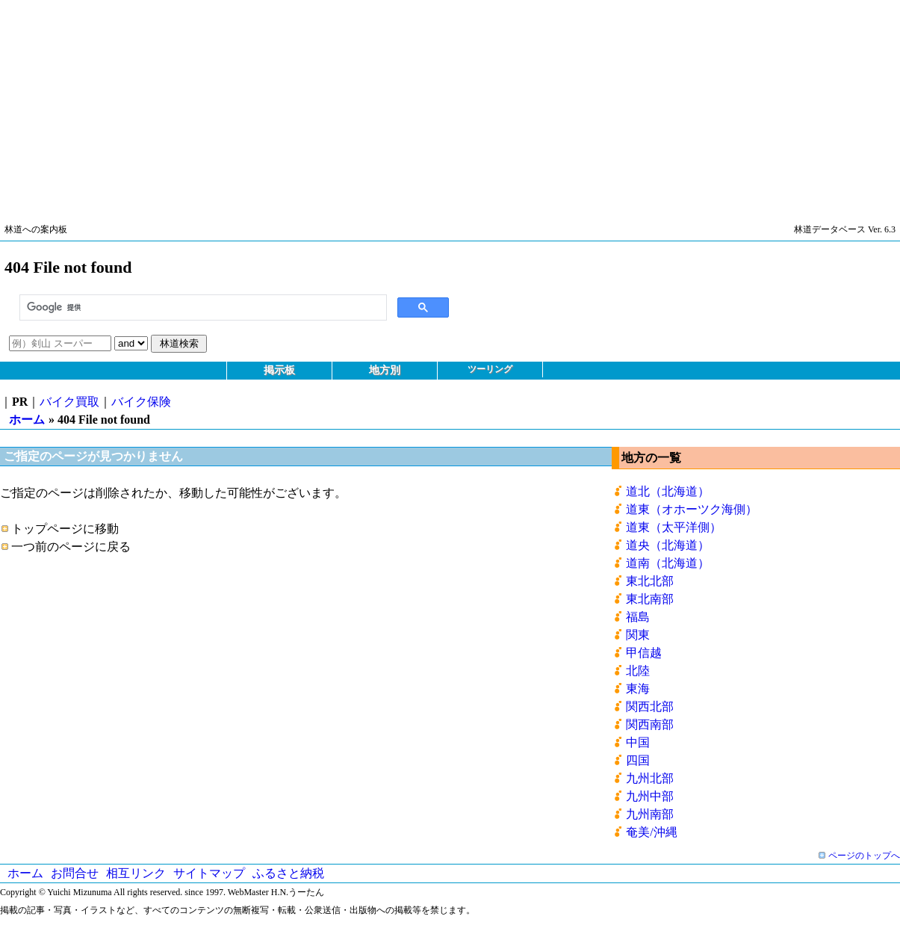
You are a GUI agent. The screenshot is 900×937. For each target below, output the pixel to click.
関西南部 (650, 724)
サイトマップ (209, 873)
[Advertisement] (448, 104)
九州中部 (650, 796)
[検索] (201, 308)
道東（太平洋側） (673, 527)
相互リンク (136, 873)
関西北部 (650, 706)
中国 (638, 742)
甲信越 (644, 652)
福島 (638, 616)
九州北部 (650, 778)
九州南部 (650, 814)
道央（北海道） (668, 545)
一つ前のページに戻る (71, 546)
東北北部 (650, 581)
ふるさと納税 (288, 873)
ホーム (27, 419)
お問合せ (75, 873)
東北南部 (650, 599)
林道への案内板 (35, 229)
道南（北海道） (668, 563)
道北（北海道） (668, 491)
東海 (638, 688)
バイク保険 (141, 401)
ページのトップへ (864, 855)
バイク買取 (69, 401)
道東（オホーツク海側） (691, 509)
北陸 (638, 670)
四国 (638, 760)
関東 (638, 634)
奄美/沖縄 (651, 832)
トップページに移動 (65, 528)
